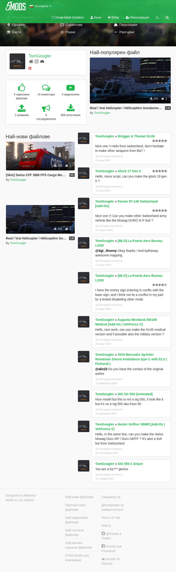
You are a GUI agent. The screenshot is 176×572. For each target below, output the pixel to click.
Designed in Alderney (21, 495)
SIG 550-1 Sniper (130, 464)
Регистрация (137, 17)
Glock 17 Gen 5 (129, 171)
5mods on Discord (111, 561)
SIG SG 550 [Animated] (135, 394)
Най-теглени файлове (74, 532)
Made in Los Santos (20, 500)
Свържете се (111, 497)
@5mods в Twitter (111, 536)
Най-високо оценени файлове (78, 545)
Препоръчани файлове (75, 507)
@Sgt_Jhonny (106, 251)
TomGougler (40, 56)
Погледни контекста (109, 156)
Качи (95, 17)
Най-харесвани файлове (76, 520)
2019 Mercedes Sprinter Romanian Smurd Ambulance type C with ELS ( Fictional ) (131, 359)
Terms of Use (111, 517)
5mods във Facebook (112, 548)
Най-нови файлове (79, 497)
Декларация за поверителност (113, 507)
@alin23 (101, 369)
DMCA (106, 526)
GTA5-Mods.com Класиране (77, 558)
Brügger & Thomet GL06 (136, 136)
